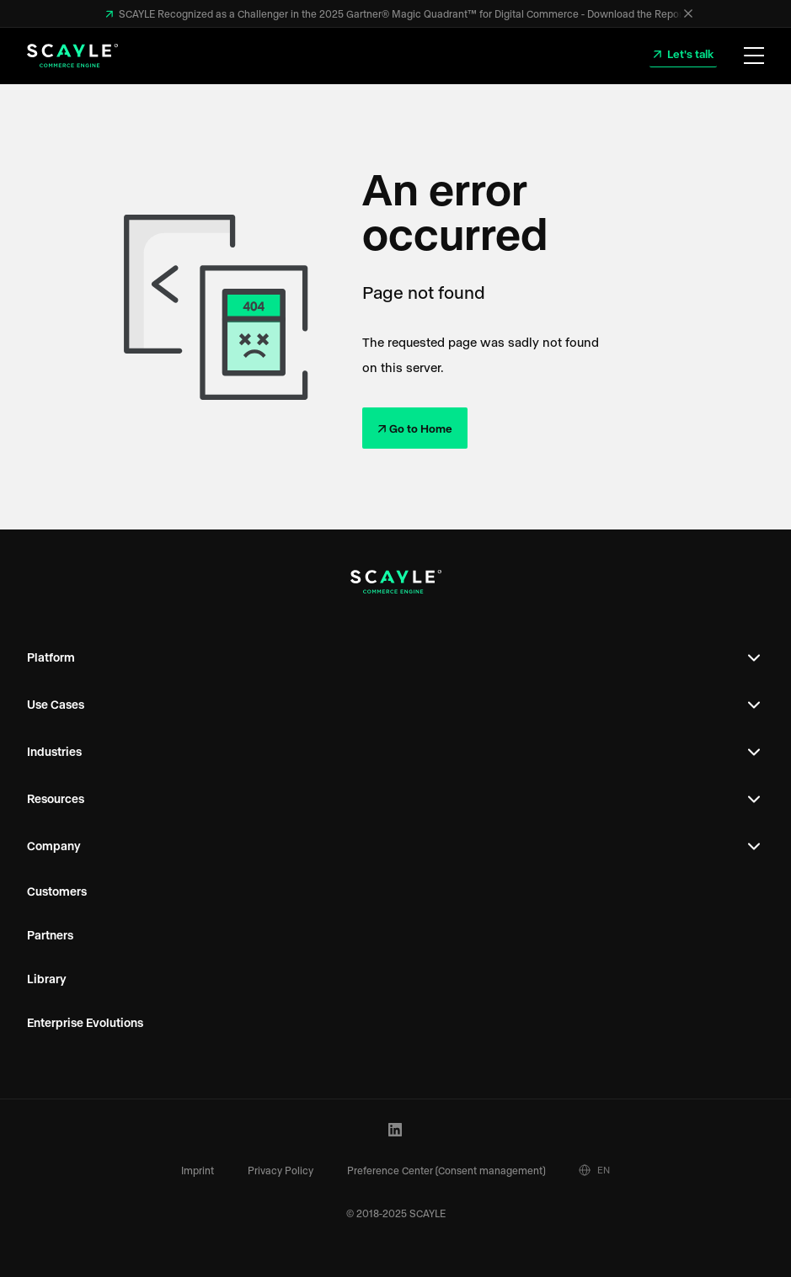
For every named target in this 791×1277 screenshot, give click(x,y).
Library (47, 978)
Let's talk (689, 53)
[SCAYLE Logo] (72, 55)
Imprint (197, 1170)
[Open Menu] (754, 56)
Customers (57, 891)
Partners (50, 935)
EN (594, 1170)
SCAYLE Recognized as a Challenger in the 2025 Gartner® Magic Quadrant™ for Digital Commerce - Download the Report (401, 13)
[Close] (688, 13)
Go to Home (420, 428)
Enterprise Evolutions (85, 1022)
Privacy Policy (280, 1170)
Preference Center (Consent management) (446, 1170)
